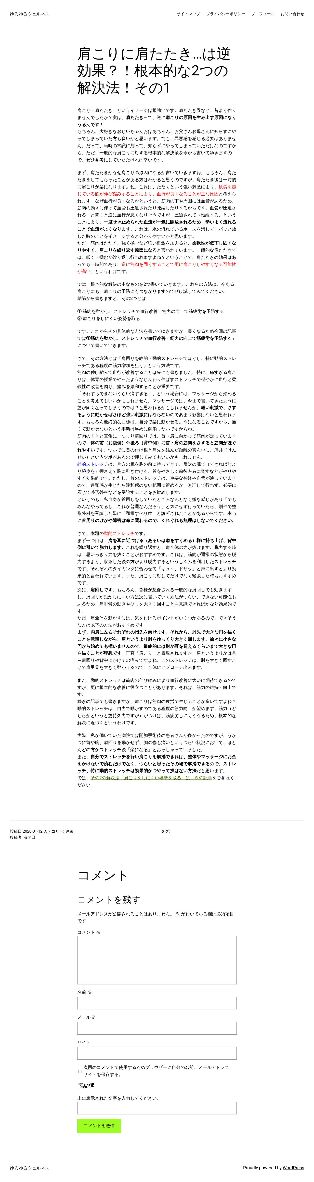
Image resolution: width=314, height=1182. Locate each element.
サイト (84, 1042)
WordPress (293, 1167)
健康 (69, 831)
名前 (84, 992)
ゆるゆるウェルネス (30, 13)
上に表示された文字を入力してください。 (119, 1098)
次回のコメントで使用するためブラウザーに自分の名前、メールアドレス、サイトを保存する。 (158, 1071)
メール (86, 1017)
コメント (88, 932)
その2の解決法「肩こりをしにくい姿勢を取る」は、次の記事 (151, 777)
